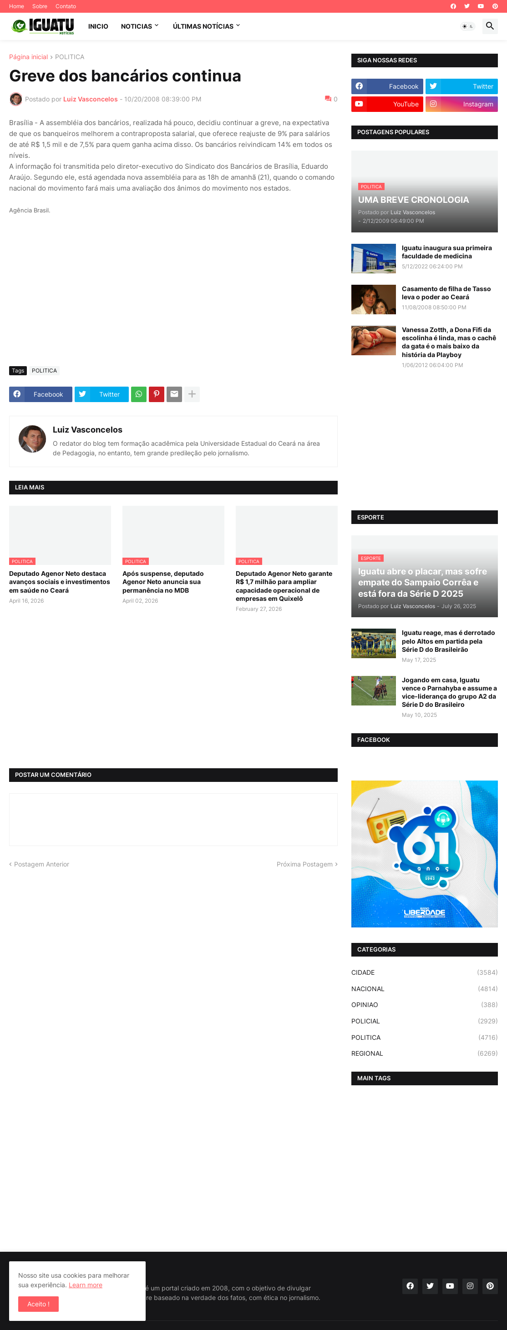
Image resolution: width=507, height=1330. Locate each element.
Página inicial (28, 57)
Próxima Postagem (305, 864)
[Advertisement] (173, 291)
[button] (468, 26)
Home (16, 6)
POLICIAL (424, 1021)
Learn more (85, 1285)
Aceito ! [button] (38, 1304)
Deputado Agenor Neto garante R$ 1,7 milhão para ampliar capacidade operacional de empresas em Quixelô (284, 585)
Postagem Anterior (41, 864)
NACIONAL (424, 988)
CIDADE (424, 972)
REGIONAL (424, 1053)
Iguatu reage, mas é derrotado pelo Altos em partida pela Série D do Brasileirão (448, 641)
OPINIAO (424, 1004)
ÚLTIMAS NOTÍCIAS (203, 26)
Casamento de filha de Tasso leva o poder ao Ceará (446, 293)
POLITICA (69, 57)
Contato (66, 6)
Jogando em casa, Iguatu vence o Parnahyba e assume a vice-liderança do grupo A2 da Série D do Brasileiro (449, 692)
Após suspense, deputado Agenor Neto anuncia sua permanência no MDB (163, 581)
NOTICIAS (136, 26)
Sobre (39, 6)
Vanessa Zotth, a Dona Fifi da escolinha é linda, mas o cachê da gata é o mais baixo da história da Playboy (449, 342)
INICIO (98, 26)
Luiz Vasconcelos (87, 429)
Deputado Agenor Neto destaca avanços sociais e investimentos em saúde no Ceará (59, 581)
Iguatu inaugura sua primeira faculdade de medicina (447, 252)
